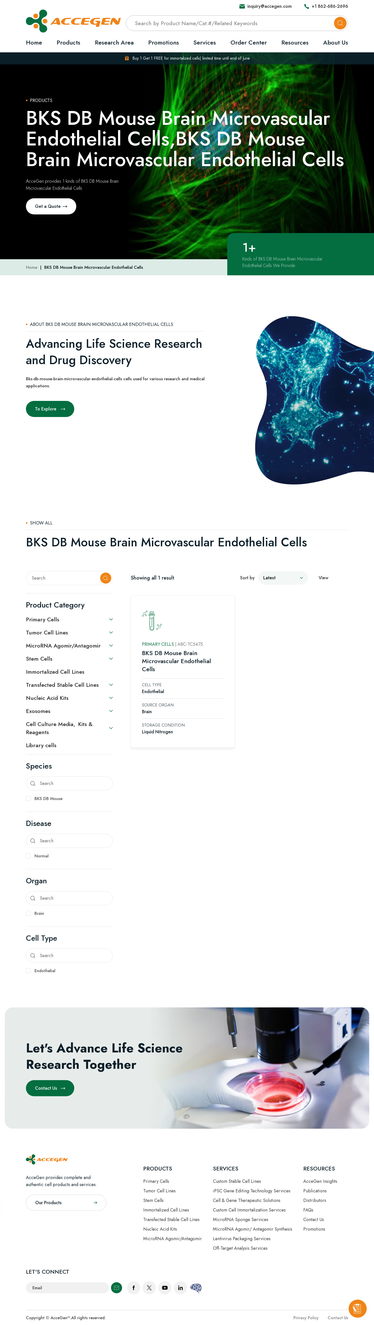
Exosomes (38, 711)
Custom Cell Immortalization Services (249, 1210)
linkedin (180, 1287)
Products (68, 42)
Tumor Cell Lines (47, 632)
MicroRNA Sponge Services (240, 1219)
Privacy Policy (306, 1318)
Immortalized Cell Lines (55, 672)
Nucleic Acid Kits (47, 698)
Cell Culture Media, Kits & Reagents (59, 728)
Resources (295, 42)
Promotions (163, 42)
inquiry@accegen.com (269, 6)
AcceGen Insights (320, 1181)
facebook (133, 1287)
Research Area (114, 42)
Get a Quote (48, 206)
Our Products (48, 1202)
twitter (149, 1287)
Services (204, 42)
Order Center (249, 42)
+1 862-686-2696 (330, 6)
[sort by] (283, 577)
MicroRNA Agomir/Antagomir (63, 645)
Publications (315, 1191)
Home (34, 42)
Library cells (41, 745)
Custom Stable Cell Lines (237, 1181)
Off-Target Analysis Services (240, 1248)
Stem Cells (39, 659)
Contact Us (46, 1088)
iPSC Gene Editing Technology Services (251, 1191)
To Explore (45, 409)
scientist (196, 1287)
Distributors (314, 1200)
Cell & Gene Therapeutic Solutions (246, 1200)
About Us (335, 42)
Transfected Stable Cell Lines (62, 685)
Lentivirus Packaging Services (242, 1238)
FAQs (308, 1210)
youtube (164, 1287)
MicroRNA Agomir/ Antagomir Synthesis (252, 1229)
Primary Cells (42, 619)
